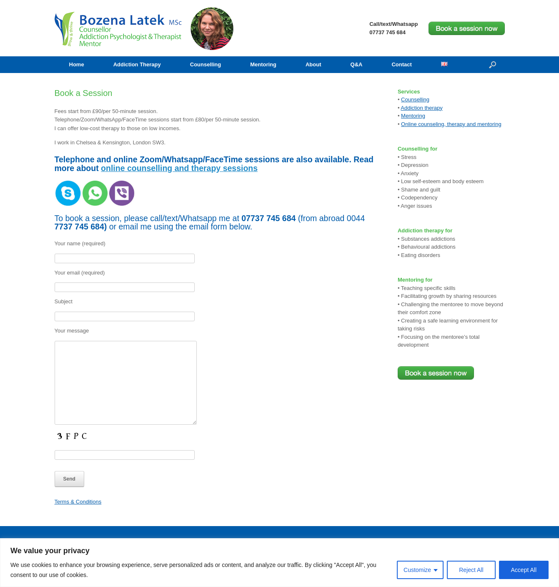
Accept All (523, 570)
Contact (401, 64)
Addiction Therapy (137, 64)
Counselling (205, 64)
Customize (417, 570)
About (313, 64)
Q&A (357, 64)
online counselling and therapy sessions (179, 168)
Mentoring (263, 64)
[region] (279, 562)
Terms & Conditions (78, 502)
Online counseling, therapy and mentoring (451, 124)
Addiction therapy (421, 108)
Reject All (471, 570)
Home (76, 64)
